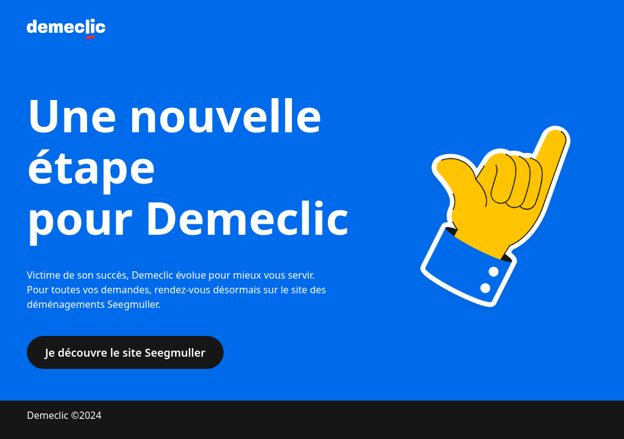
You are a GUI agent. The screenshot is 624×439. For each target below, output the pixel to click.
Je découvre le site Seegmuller (125, 352)
